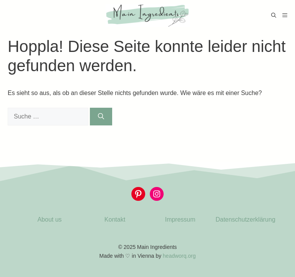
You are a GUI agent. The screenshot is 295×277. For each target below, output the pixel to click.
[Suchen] (101, 116)
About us (49, 219)
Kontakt (114, 219)
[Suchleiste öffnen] (273, 15)
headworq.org (179, 256)
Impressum (180, 219)
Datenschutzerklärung (245, 219)
